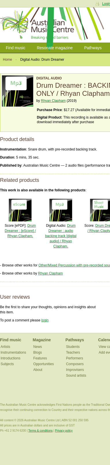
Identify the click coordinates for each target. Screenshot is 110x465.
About (37, 370)
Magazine (42, 340)
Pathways (93, 47)
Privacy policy (64, 430)
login (44, 320)
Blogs (37, 352)
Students (72, 347)
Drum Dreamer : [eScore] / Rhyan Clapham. (20, 231)
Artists (5, 347)
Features (40, 358)
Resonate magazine (55, 47)
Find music (15, 47)
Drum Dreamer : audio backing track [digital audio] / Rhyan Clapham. (61, 236)
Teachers (73, 352)
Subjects (7, 364)
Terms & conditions (40, 430)
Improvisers (75, 370)
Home (7, 60)
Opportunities (43, 364)
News (37, 347)
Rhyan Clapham (53, 101)
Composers (75, 364)
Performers (74, 358)
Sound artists (76, 375)
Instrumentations (13, 352)
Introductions (10, 358)
